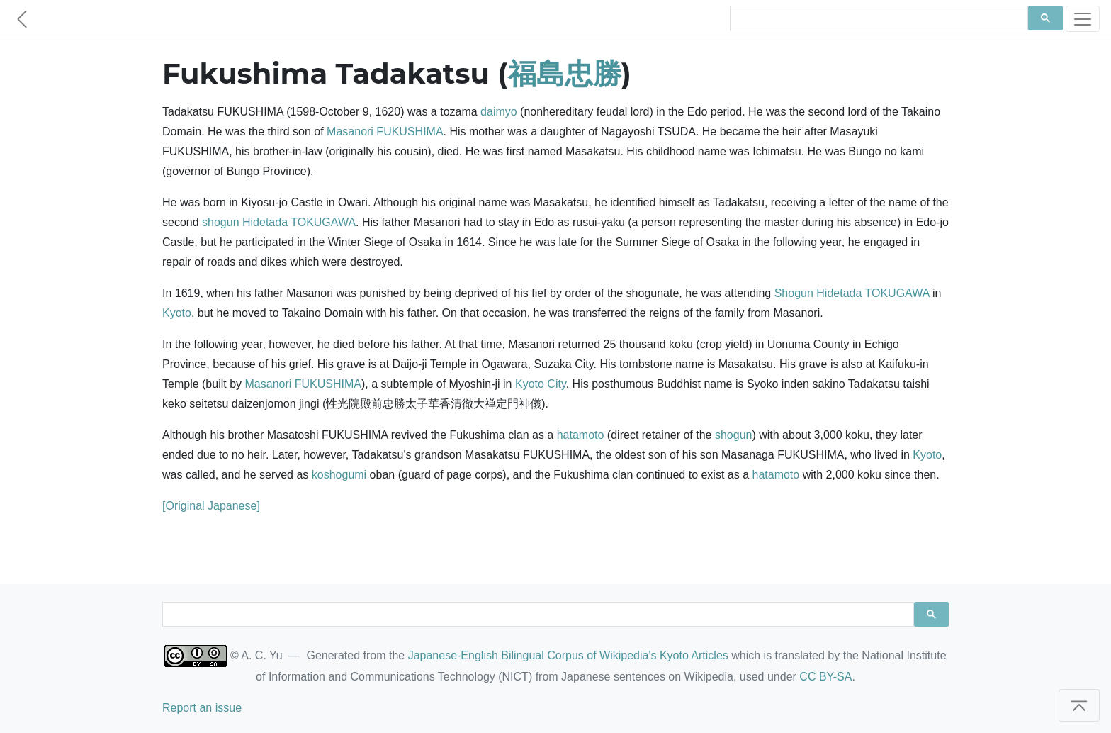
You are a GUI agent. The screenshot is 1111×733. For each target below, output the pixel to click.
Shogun (793, 293)
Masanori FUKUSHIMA (385, 131)
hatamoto (580, 435)
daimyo (498, 112)
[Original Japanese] (211, 506)
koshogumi (339, 475)
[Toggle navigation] (1083, 19)
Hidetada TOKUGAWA (299, 222)
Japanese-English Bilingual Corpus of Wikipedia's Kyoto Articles (568, 655)
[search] (877, 18)
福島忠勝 (564, 73)
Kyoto (176, 313)
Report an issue (202, 708)
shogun (220, 222)
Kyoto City (540, 384)
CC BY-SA (825, 677)
